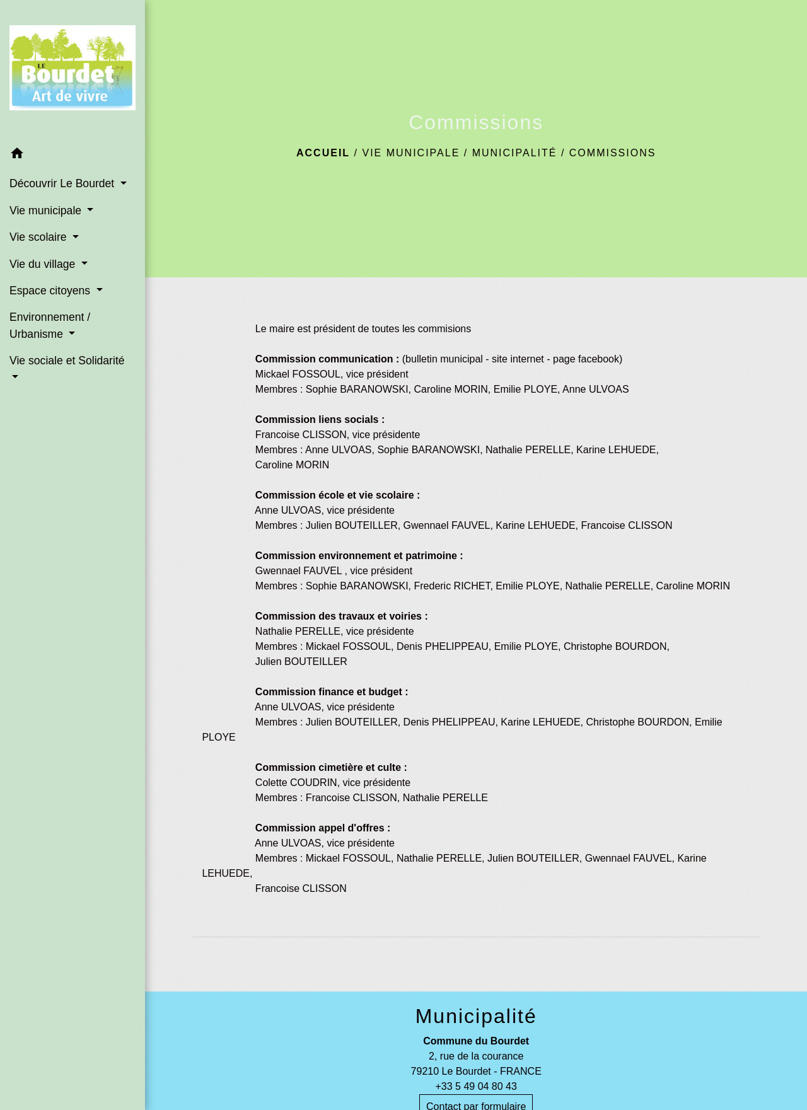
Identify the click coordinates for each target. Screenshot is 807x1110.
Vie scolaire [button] (39, 237)
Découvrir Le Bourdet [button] (63, 183)
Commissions (612, 152)
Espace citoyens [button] (51, 290)
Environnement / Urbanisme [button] (49, 325)
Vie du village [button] (43, 264)
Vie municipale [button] (46, 210)
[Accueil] (72, 70)
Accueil (323, 152)
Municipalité (514, 152)
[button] (72, 155)
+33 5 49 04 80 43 (475, 1086)
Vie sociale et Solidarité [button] (67, 360)
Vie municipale (411, 152)
